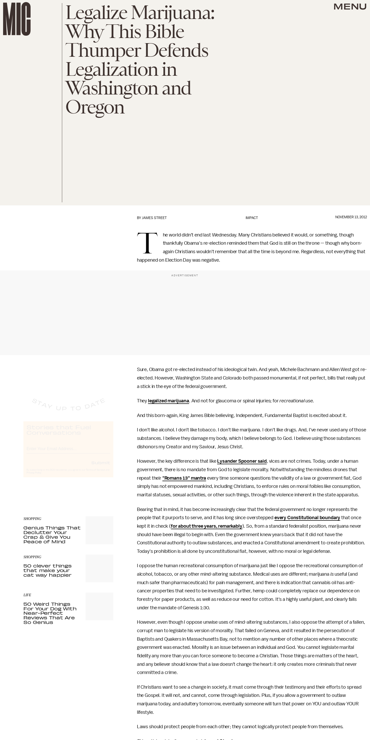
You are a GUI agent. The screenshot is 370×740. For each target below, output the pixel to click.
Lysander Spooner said (242, 461)
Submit (100, 467)
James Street (154, 218)
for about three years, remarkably (206, 526)
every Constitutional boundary (307, 517)
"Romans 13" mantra (184, 478)
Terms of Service (95, 474)
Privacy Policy (33, 477)
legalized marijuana (168, 400)
